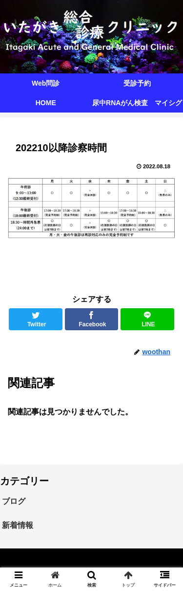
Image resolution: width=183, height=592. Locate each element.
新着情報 (17, 525)
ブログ (13, 501)
